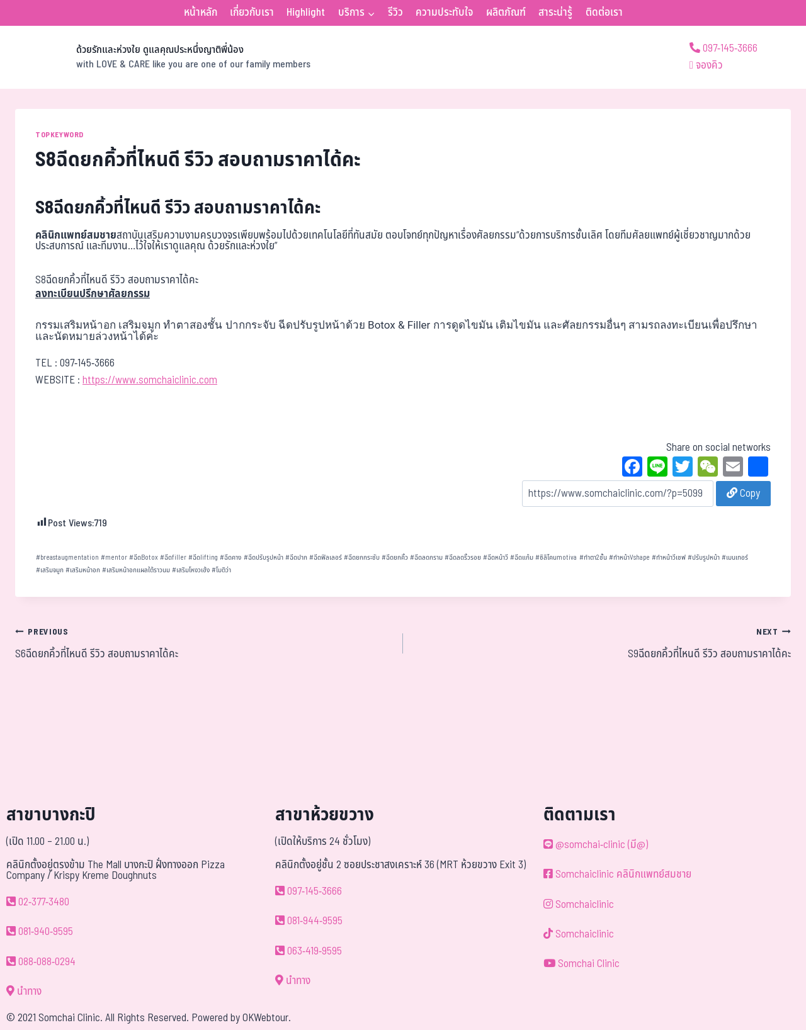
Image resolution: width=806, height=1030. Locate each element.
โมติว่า (221, 570)
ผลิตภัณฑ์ (506, 12)
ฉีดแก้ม (521, 557)
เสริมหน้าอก (82, 570)
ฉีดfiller (173, 557)
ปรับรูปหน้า (704, 557)
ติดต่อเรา (604, 12)
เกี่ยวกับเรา (252, 12)
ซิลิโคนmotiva (556, 557)
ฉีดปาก (296, 557)
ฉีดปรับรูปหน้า (263, 557)
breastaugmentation (67, 557)
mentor (114, 557)
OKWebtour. (266, 1018)
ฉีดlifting (203, 557)
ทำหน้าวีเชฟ (669, 557)
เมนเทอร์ (735, 557)
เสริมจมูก (50, 570)
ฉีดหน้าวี (495, 557)
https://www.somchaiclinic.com (149, 380)
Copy (743, 493)
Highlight (306, 12)
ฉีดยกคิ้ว (395, 557)
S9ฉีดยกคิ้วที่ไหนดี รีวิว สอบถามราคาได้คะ (602, 642)
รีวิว (395, 12)
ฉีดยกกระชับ (362, 557)
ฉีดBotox (143, 557)
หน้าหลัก (200, 12)
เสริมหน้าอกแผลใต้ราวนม (136, 570)
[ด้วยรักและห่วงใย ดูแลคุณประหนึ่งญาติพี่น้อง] (162, 57)
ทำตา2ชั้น (593, 557)
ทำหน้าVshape (629, 557)
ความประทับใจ (444, 12)
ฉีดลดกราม (426, 557)
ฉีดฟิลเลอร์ (325, 557)
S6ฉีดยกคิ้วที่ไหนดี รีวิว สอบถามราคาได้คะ (203, 642)
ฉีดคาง (230, 557)
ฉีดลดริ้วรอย (463, 557)
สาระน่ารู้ (555, 12)
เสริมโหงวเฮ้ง (191, 570)
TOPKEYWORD (59, 134)
